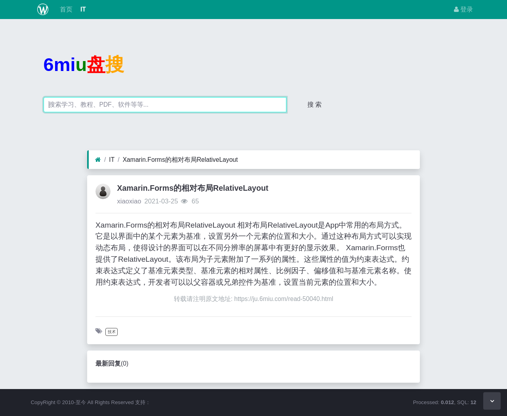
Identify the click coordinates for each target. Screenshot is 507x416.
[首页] (98, 160)
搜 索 (314, 104)
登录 (463, 9)
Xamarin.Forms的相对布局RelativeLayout (180, 159)
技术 (112, 332)
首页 (65, 9)
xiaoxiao (129, 201)
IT (82, 9)
